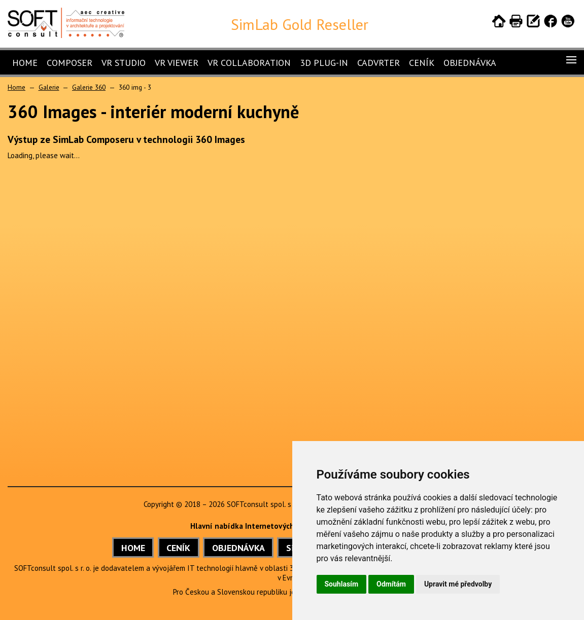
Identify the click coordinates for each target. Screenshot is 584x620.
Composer (69, 62)
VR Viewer (176, 62)
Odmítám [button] (391, 584)
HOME (133, 548)
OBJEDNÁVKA (238, 548)
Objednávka (469, 62)
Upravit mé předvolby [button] (458, 584)
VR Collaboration (249, 62)
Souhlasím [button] (342, 584)
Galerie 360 (89, 87)
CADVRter (378, 62)
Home (25, 62)
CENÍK (178, 548)
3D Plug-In (324, 62)
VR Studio (123, 62)
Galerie (49, 87)
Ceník (421, 62)
